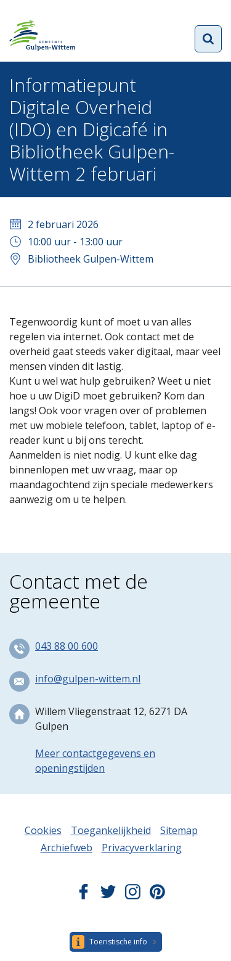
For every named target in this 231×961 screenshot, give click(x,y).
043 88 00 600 (66, 646)
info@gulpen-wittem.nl (87, 678)
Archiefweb (66, 847)
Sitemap (179, 830)
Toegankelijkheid (111, 830)
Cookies (43, 830)
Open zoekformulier (208, 38)
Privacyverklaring (142, 847)
